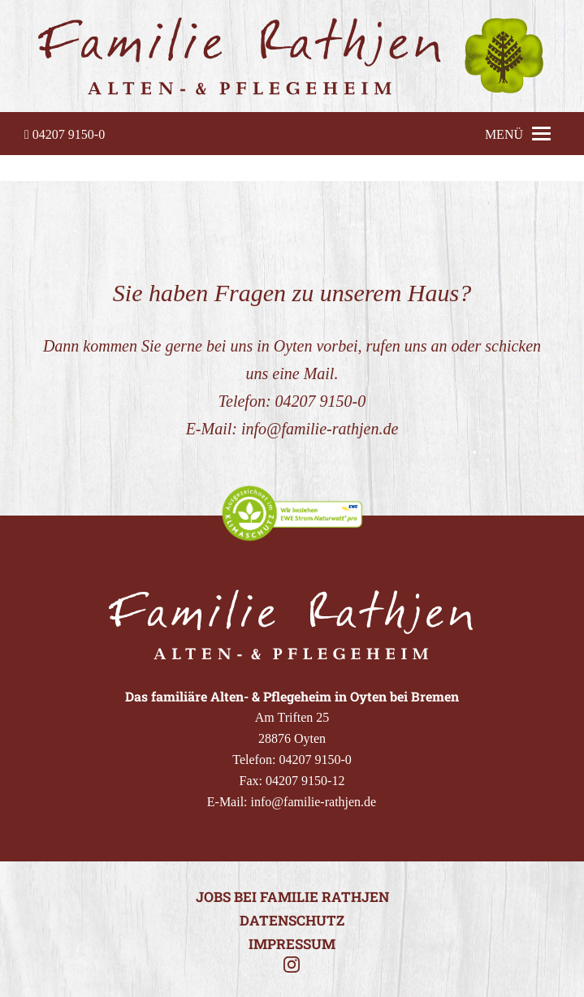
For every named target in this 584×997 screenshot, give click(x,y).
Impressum (292, 943)
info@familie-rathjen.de (319, 429)
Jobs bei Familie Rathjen (292, 896)
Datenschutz (292, 920)
